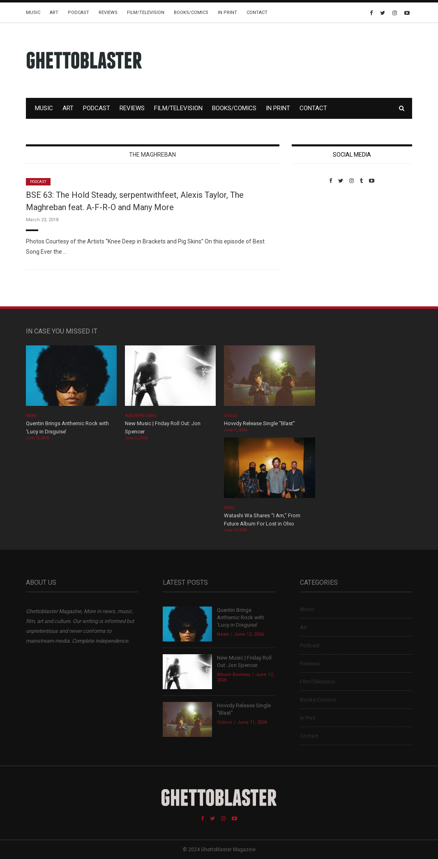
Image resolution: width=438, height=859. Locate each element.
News (31, 416)
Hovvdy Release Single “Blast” (259, 423)
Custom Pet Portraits (316, 240)
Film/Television (145, 12)
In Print (227, 12)
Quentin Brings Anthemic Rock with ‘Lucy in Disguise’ (240, 617)
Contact (257, 12)
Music (33, 12)
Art (54, 12)
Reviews (108, 12)
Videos (230, 416)
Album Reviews (140, 416)
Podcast (78, 12)
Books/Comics (191, 12)
